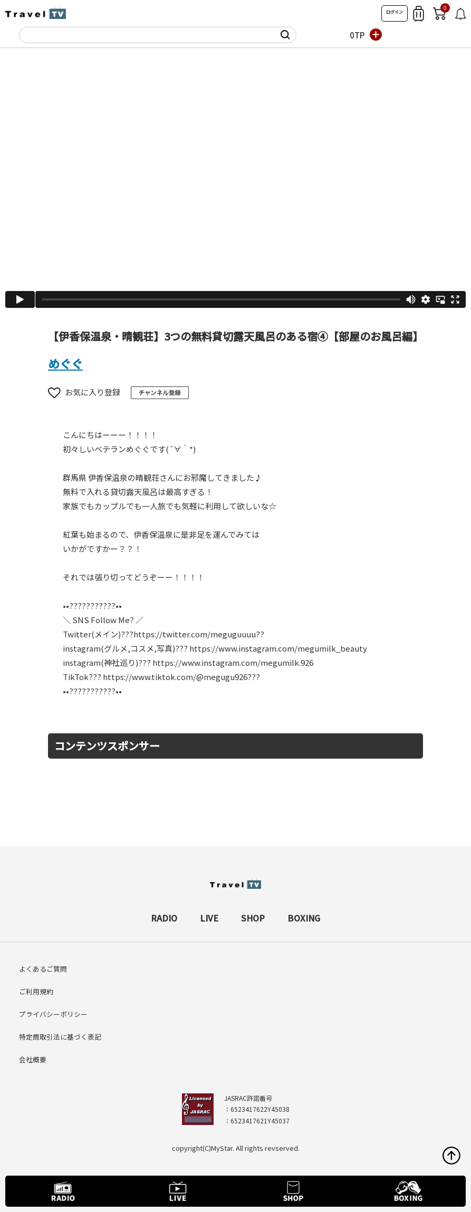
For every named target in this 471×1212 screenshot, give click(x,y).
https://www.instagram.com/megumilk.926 (232, 662)
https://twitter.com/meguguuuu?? (198, 633)
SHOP (253, 918)
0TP (357, 35)
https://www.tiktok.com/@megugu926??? (181, 676)
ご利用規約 (36, 991)
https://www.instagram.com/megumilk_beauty (278, 648)
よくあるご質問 (43, 969)
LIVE (209, 918)
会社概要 (32, 1059)
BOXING (303, 918)
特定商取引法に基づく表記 (60, 1037)
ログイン (394, 12)
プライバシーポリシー (53, 1014)
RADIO (164, 918)
